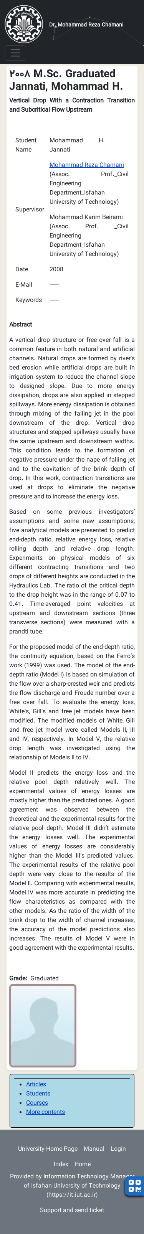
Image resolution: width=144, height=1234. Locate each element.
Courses (37, 1103)
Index (61, 1165)
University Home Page (48, 1149)
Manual (94, 1149)
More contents (45, 1112)
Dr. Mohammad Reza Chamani (86, 25)
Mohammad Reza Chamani (87, 165)
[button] (42, 1026)
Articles (36, 1085)
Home (82, 1165)
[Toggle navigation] (15, 53)
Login (118, 1149)
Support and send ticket (72, 1211)
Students (38, 1094)
